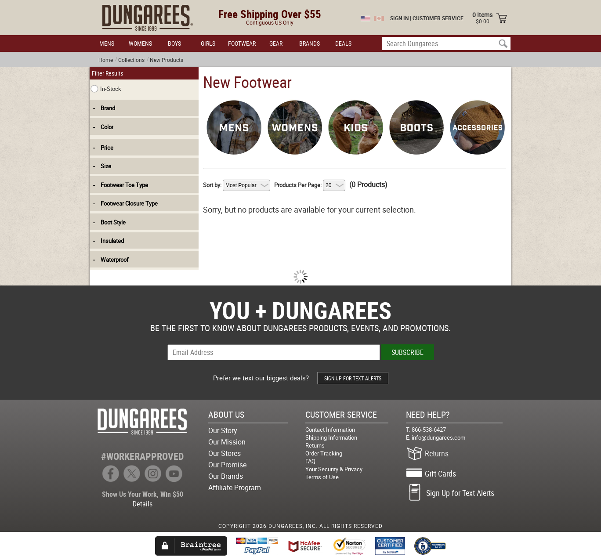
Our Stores (224, 453)
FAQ (310, 461)
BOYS (174, 43)
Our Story (222, 430)
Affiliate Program (234, 487)
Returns (315, 445)
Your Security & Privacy (333, 469)
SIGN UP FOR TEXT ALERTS (352, 378)
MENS (106, 43)
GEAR (275, 43)
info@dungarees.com (438, 437)
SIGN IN (399, 18)
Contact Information (330, 430)
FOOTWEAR (242, 43)
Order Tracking (323, 453)
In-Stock (106, 89)
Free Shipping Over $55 (269, 14)
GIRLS (208, 43)
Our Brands (225, 476)
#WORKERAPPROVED (142, 456)
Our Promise (227, 465)
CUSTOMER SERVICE (438, 18)
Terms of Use (322, 477)
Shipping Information (331, 437)
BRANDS (309, 43)
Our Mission (227, 442)
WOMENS (140, 43)
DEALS (343, 43)
